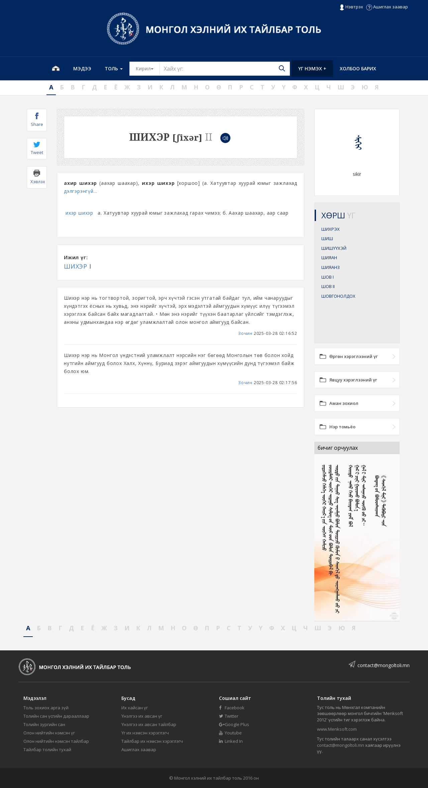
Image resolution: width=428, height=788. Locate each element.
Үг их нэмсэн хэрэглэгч (145, 733)
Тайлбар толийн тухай (47, 749)
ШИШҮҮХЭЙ (333, 248)
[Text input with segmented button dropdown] (224, 69)
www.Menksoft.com (337, 729)
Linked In (231, 741)
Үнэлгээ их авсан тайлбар (148, 724)
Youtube (230, 733)
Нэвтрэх (351, 7)
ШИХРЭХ (330, 229)
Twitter (228, 716)
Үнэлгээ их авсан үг (141, 716)
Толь (114, 68)
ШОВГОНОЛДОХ (338, 296)
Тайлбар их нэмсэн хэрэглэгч (152, 741)
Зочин (245, 333)
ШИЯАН (329, 258)
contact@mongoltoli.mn (383, 665)
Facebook (231, 708)
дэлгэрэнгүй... (80, 191)
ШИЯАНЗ (330, 267)
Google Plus (234, 724)
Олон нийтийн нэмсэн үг (49, 733)
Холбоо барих (358, 68)
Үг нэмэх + (312, 68)
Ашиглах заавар (387, 7)
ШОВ (327, 277)
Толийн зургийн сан (44, 724)
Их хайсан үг (134, 708)
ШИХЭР (75, 266)
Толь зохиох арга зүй (46, 708)
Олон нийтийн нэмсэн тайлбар (56, 741)
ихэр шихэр (79, 213)
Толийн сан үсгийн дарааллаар (56, 716)
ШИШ (327, 238)
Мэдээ (82, 68)
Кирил (148, 68)
